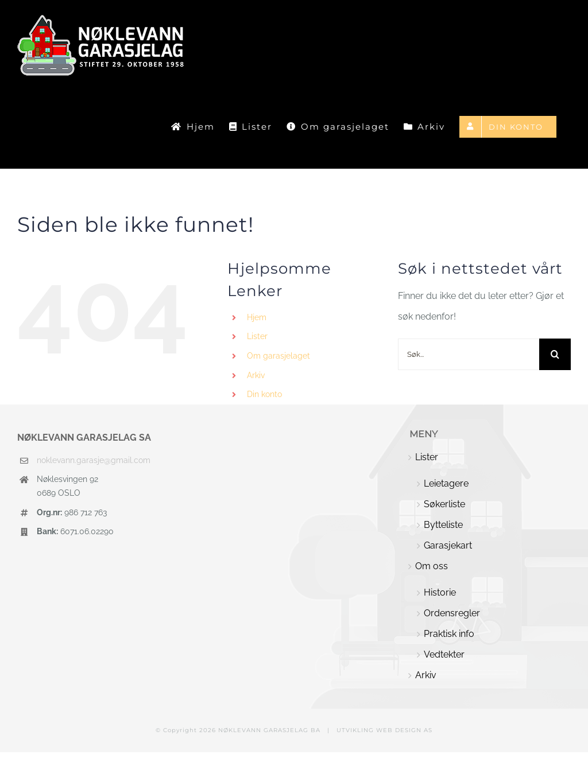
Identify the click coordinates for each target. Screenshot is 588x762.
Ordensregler (452, 613)
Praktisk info (449, 633)
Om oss (431, 566)
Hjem (256, 317)
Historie (440, 592)
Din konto (264, 394)
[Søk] (555, 354)
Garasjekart (448, 545)
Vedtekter (444, 654)
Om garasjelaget (278, 355)
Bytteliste (443, 524)
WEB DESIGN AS (404, 730)
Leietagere (446, 483)
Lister (257, 336)
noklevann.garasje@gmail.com (93, 460)
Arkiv (256, 375)
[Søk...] (468, 354)
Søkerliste (444, 504)
